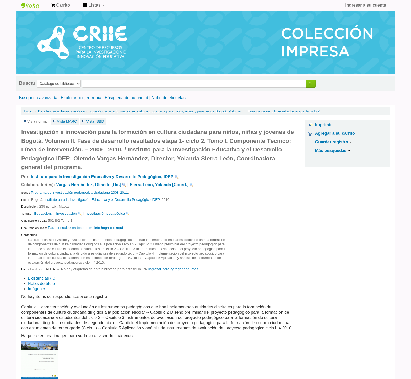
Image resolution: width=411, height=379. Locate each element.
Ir (310, 83)
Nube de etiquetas (169, 97)
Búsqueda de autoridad (126, 97)
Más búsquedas (332, 150)
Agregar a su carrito (335, 133)
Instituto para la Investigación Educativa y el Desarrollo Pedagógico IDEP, (102, 200)
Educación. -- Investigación (55, 213)
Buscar (27, 83)
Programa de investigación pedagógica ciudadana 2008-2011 (79, 192)
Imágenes (37, 288)
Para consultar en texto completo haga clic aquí (85, 228)
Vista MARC (67, 121)
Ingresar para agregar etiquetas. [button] (173, 269)
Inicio (28, 111)
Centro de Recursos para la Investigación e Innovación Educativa (34, 5)
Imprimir (323, 125)
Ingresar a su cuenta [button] (365, 5)
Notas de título (41, 283)
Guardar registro (333, 142)
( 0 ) (43, 278)
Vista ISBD (95, 121)
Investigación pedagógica (105, 213)
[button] (60, 5)
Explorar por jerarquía (81, 97)
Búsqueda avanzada (38, 97)
